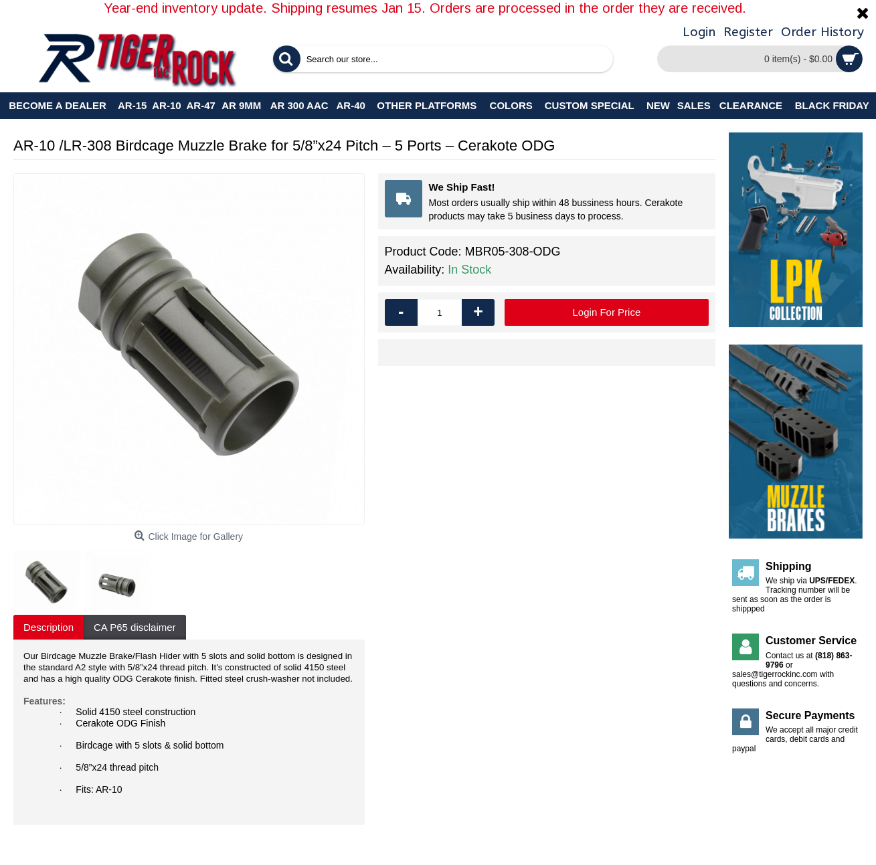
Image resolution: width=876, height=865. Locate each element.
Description (48, 627)
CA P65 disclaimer (135, 627)
